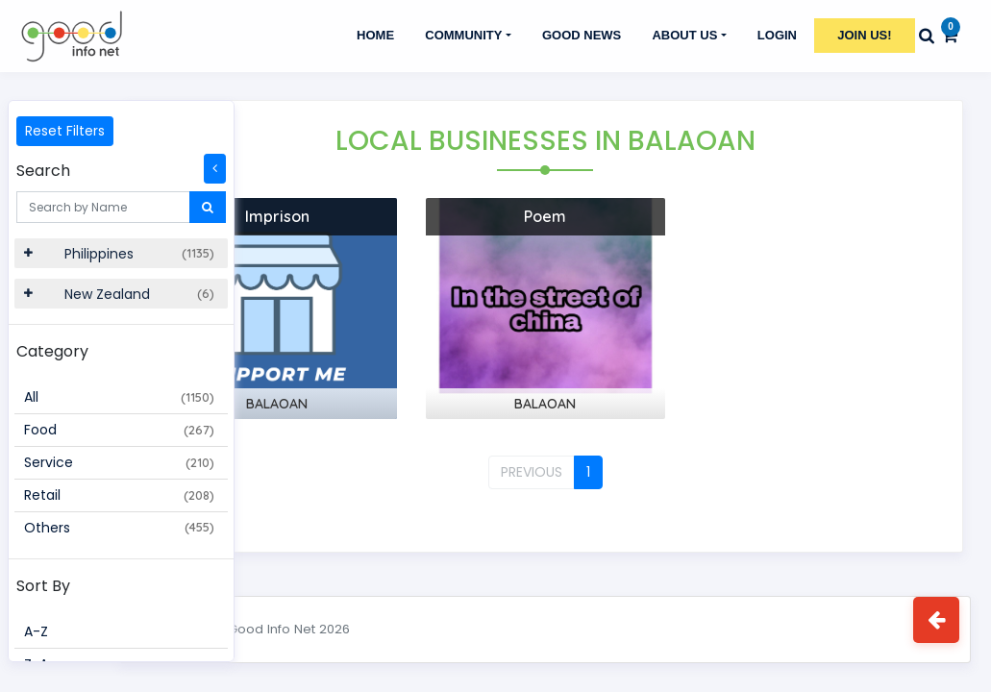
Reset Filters (65, 130)
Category (52, 351)
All (119, 397)
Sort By (43, 586)
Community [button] (463, 35)
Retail (119, 495)
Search (43, 171)
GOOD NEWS (581, 35)
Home (375, 35)
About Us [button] (684, 35)
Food (119, 429)
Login (777, 35)
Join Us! (864, 35)
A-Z (36, 631)
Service (119, 462)
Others (119, 527)
